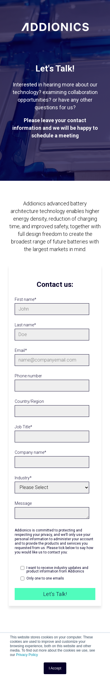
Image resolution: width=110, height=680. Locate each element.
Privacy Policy (27, 655)
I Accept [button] (55, 668)
